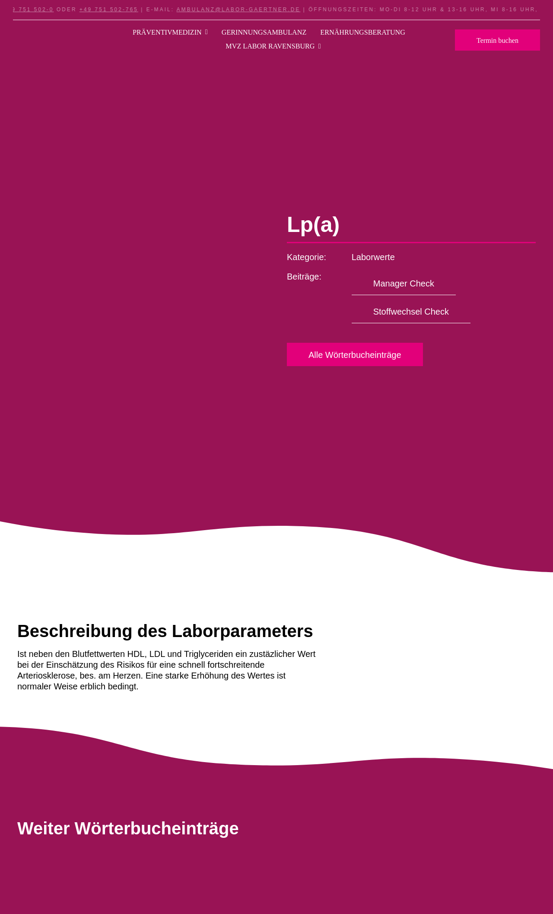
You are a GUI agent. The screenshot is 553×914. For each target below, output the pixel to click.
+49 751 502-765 (113, 9)
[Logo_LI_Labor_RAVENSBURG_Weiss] (50, 37)
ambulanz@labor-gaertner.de (243, 9)
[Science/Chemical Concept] (82, 876)
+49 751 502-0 (33, 9)
